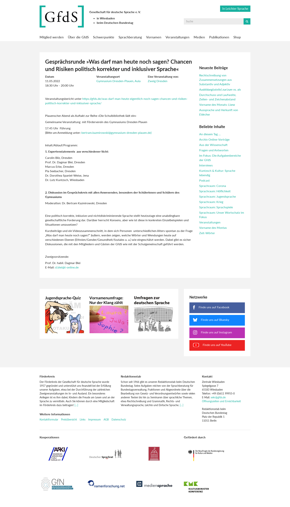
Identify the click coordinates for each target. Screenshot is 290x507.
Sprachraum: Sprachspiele (216, 207)
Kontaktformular (49, 419)
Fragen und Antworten (213, 150)
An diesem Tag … (210, 134)
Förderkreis (47, 376)
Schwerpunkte (103, 37)
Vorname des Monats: (217, 104)
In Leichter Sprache (235, 9)
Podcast (204, 180)
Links (82, 419)
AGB (106, 419)
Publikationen (219, 37)
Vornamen (153, 37)
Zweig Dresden (157, 81)
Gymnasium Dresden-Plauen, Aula (118, 81)
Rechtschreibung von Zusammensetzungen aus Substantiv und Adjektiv (215, 79)
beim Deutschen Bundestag (115, 22)
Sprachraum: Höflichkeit (215, 191)
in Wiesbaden (106, 18)
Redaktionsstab (131, 376)
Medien (199, 37)
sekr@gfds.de (218, 397)
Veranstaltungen (177, 37)
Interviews (206, 165)
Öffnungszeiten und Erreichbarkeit (221, 401)
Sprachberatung (130, 37)
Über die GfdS (78, 37)
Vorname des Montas (213, 227)
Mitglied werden (52, 37)
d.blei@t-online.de (67, 267)
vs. (220, 89)
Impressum (94, 419)
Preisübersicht (69, 419)
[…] (76, 405)
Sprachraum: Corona (212, 185)
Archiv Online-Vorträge (214, 139)
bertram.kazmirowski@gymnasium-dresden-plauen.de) (116, 132)
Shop (237, 37)
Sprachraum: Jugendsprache (217, 196)
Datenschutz (119, 419)
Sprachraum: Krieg (211, 202)
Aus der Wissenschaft (213, 144)
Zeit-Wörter (207, 233)
